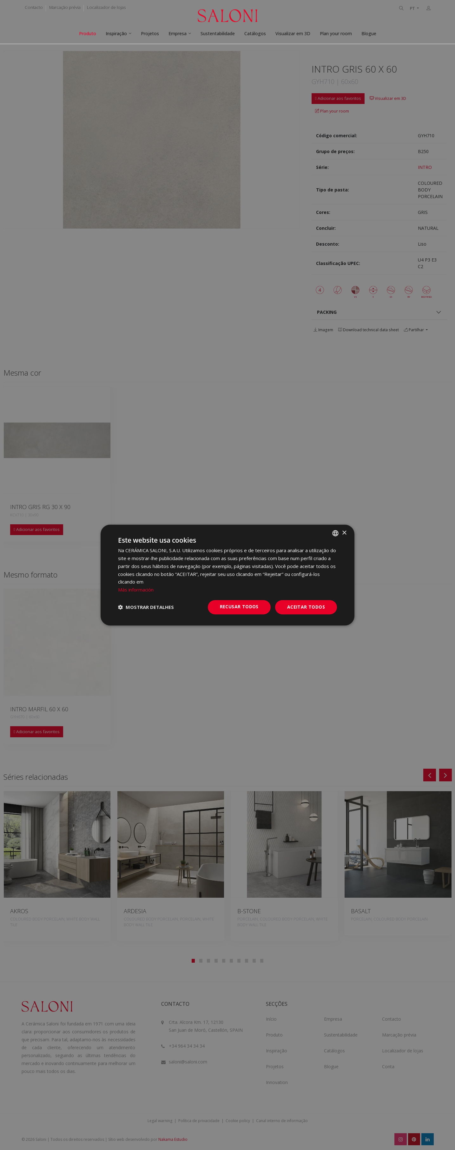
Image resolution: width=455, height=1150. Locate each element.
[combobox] (335, 533)
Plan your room (336, 33)
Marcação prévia (65, 7)
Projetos (150, 33)
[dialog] (227, 575)
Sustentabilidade (218, 33)
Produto (87, 33)
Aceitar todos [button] (306, 607)
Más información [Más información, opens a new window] (136, 589)
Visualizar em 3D (292, 33)
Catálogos (255, 33)
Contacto (34, 7)
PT (413, 8)
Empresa (177, 33)
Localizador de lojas (106, 7)
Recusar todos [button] (239, 607)
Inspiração (116, 33)
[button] (146, 607)
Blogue (368, 33)
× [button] (344, 533)
